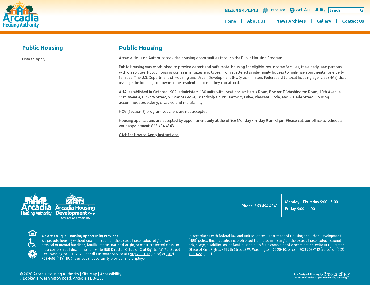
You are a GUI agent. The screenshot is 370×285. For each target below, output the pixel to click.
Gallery (324, 21)
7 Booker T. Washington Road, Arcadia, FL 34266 (62, 278)
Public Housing (42, 48)
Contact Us (353, 21)
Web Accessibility (307, 10)
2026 (28, 274)
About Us (256, 21)
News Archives (291, 21)
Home (230, 21)
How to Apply (33, 59)
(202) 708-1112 (139, 254)
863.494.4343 (241, 10)
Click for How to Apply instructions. (149, 135)
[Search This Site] (346, 10)
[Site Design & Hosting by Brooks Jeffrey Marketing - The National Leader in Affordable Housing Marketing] (322, 275)
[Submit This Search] (360, 10)
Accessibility (110, 274)
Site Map (89, 274)
